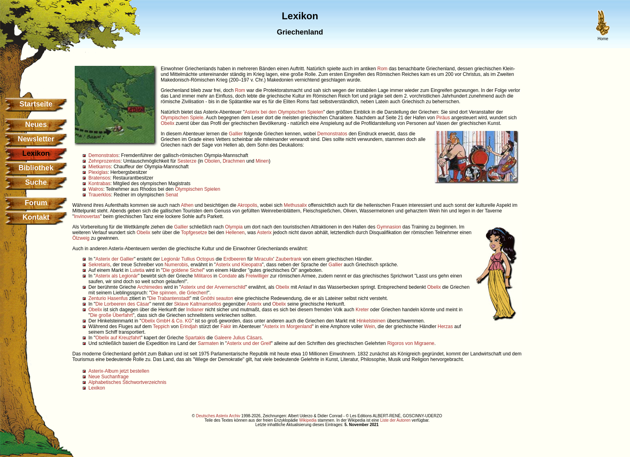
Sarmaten (208, 343)
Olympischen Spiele (182, 117)
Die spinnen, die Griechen (179, 293)
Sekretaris (99, 264)
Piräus (443, 117)
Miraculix (263, 259)
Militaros (203, 276)
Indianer (194, 309)
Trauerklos (99, 195)
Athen (187, 205)
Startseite (35, 104)
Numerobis (176, 264)
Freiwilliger (256, 276)
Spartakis (195, 338)
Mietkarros (99, 166)
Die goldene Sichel (183, 270)
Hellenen (234, 232)
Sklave (181, 304)
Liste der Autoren (395, 420)
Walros (95, 189)
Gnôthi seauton (216, 298)
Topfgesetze (194, 232)
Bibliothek (35, 168)
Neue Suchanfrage (108, 376)
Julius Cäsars (247, 338)
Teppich (161, 326)
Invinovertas (87, 216)
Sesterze (186, 161)
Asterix (264, 232)
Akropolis (247, 205)
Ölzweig (81, 238)
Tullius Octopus (197, 259)
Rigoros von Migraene (410, 343)
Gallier (236, 134)
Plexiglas (98, 172)
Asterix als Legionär (117, 276)
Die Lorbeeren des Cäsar (122, 304)
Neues (36, 124)
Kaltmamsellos (205, 304)
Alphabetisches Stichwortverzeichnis (127, 382)
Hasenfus (117, 298)
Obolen (212, 161)
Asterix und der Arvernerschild (213, 287)
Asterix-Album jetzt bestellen (118, 371)
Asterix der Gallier (115, 259)
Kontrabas (99, 183)
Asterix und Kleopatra (239, 264)
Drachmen (234, 161)
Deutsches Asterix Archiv (218, 416)
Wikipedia (307, 420)
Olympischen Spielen (197, 189)
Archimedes (149, 287)
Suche (36, 182)
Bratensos (99, 178)
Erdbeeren (234, 259)
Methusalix (295, 205)
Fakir (226, 326)
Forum (36, 203)
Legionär (170, 259)
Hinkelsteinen (371, 321)
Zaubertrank (289, 259)
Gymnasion (389, 227)
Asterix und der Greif (249, 343)
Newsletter (36, 139)
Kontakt (35, 217)
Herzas (445, 326)
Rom (382, 68)
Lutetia (137, 270)
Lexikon (96, 388)
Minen (262, 161)
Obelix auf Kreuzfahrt (118, 338)
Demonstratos (332, 134)
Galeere (222, 338)
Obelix (167, 123)
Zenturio (97, 298)
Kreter (362, 309)
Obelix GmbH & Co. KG (166, 321)
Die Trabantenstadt (169, 298)
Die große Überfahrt (111, 315)
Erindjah (189, 326)
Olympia (234, 227)
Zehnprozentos (104, 161)
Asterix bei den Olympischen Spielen (284, 112)
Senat (172, 195)
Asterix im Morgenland (288, 326)
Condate (228, 276)
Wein (369, 326)
